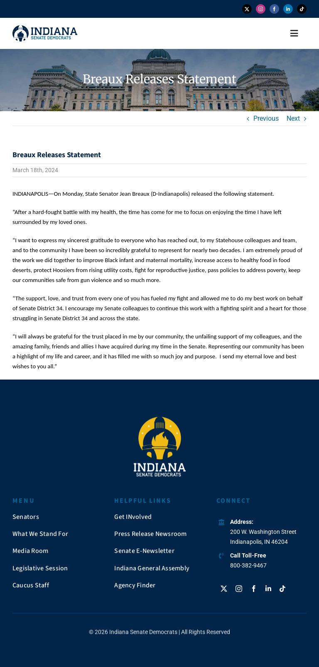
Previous (266, 118)
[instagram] (260, 9)
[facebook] (274, 9)
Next (293, 118)
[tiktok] (302, 9)
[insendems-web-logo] (44, 28)
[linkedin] (288, 9)
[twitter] (247, 9)
